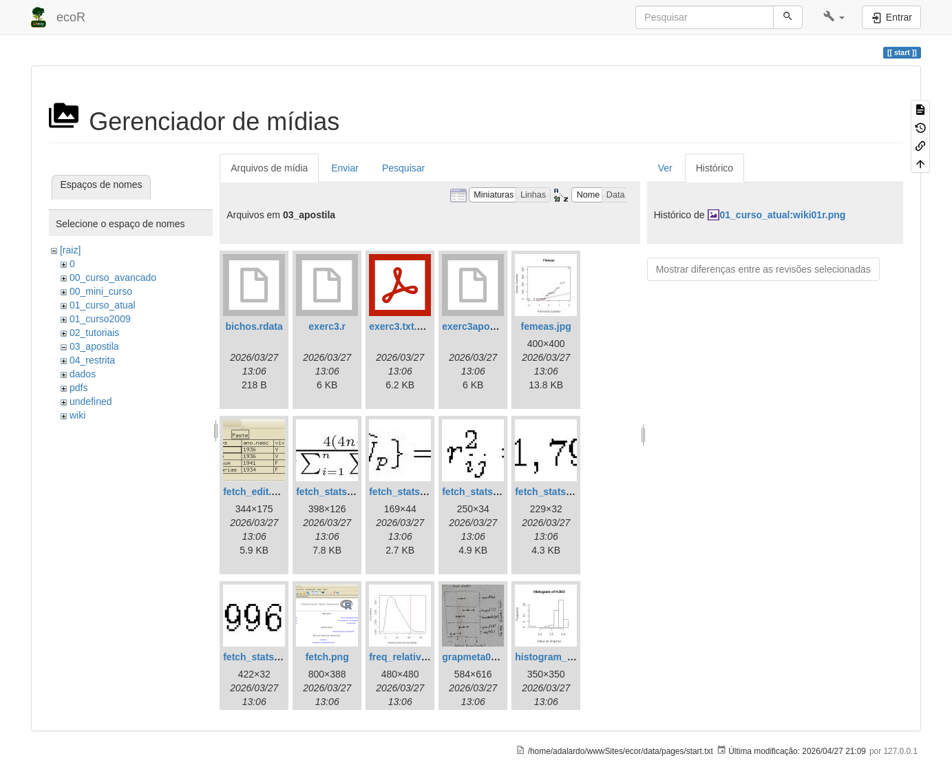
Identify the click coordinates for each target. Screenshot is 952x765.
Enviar (345, 168)
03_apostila (94, 346)
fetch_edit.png (256, 491)
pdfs (78, 387)
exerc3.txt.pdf (400, 326)
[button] (834, 17)
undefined (91, 401)
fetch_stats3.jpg (479, 491)
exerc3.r (327, 326)
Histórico (714, 168)
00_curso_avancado (113, 277)
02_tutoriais (94, 332)
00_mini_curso (101, 291)
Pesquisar (403, 168)
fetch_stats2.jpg (406, 491)
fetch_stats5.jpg (260, 656)
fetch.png (327, 656)
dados (83, 373)
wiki (77, 415)
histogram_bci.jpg (556, 656)
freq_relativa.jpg (406, 656)
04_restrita (92, 360)
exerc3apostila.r (479, 326)
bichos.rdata (254, 326)
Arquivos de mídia (269, 168)
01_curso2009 (100, 318)
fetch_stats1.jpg (333, 491)
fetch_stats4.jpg (552, 491)
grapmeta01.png (479, 656)
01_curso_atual (103, 305)
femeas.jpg (546, 326)
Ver (665, 168)
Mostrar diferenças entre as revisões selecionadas (763, 269)
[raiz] (70, 249)
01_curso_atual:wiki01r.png (783, 214)
